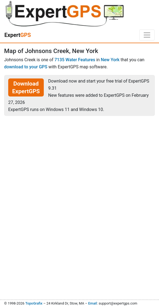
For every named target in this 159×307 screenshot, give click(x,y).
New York (110, 59)
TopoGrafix (33, 303)
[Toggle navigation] (147, 35)
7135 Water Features (74, 59)
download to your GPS (25, 66)
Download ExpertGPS (26, 87)
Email (92, 303)
